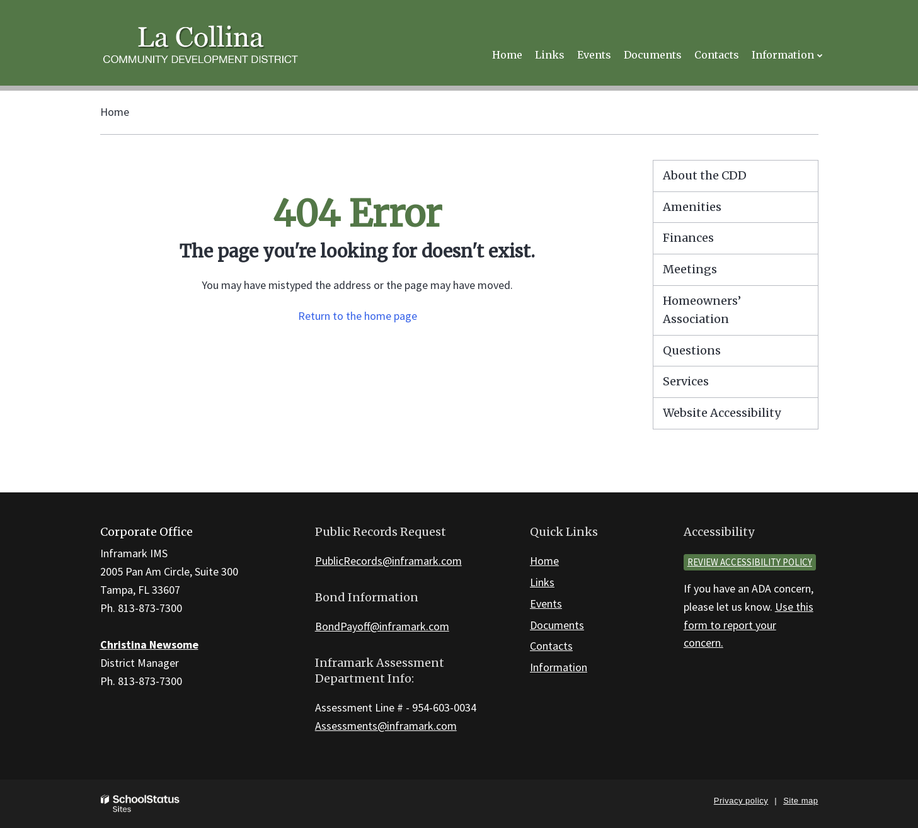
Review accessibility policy (749, 562)
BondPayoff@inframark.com (382, 626)
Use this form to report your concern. (748, 624)
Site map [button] (800, 800)
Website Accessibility (722, 412)
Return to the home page (357, 316)
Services (686, 381)
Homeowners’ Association (702, 309)
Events (546, 603)
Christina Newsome (149, 644)
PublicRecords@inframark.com (388, 560)
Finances (688, 237)
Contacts (551, 645)
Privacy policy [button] (741, 800)
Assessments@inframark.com (386, 725)
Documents (557, 625)
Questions (692, 350)
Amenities (692, 207)
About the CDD (705, 175)
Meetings (690, 269)
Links (542, 582)
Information (558, 667)
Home (114, 112)
